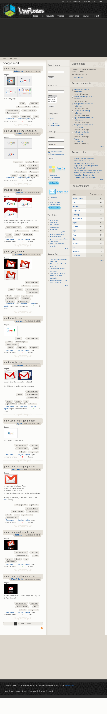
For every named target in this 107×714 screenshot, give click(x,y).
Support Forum (55, 204)
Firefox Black (54, 229)
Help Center (66, 1)
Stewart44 (79, 99)
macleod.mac (77, 219)
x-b (74, 247)
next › (23, 624)
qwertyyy (19, 321)
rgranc (19, 424)
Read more (10, 119)
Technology (34, 172)
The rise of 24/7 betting (82, 111)
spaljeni (75, 227)
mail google (34, 347)
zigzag (75, 231)
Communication (12, 113)
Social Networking (12, 110)
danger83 (76, 251)
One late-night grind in (81, 89)
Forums (86, 16)
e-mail (9, 237)
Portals (9, 342)
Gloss (22, 103)
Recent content (55, 125)
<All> (52, 96)
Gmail (15, 116)
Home (4, 58)
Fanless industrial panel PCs (84, 96)
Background (52, 98)
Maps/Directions (12, 344)
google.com (54, 220)
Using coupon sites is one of (83, 125)
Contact (95, 16)
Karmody (76, 215)
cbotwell (19, 193)
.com (36, 116)
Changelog (53, 175)
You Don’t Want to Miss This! (84, 163)
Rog (74, 235)
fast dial (22, 404)
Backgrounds (73, 16)
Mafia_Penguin (18, 469)
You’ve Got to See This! (82, 161)
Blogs (94, 1)
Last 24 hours (78, 77)
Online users (54, 123)
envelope (32, 404)
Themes (61, 16)
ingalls (75, 223)
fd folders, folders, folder (58, 232)
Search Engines (21, 342)
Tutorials (76, 1)
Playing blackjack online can (83, 104)
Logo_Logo (18, 254)
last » (29, 624)
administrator (69, 685)
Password (52, 144)
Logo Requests (48, 16)
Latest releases (55, 177)
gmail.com (34, 103)
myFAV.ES (101, 1)
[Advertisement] (53, 37)
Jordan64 (79, 141)
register (27, 119)
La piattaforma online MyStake (84, 177)
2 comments (22, 406)
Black (11, 289)
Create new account (56, 151)
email (17, 234)
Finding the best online (81, 132)
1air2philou (77, 255)
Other (36, 107)
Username (52, 137)
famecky (76, 243)
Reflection (26, 286)
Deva (74, 202)
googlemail (25, 298)
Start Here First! (79, 168)
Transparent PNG (23, 107)
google (14, 175)
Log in (20, 119)
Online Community (29, 110)
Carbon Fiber (54, 241)
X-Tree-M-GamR (17, 579)
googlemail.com (23, 301)
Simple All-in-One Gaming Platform (86, 166)
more (66, 248)
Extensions (86, 1)
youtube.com (54, 222)
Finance (76, 139)
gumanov (76, 206)
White (20, 289)
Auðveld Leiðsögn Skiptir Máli (84, 158)
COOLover (19, 535)
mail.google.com (32, 227)
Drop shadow (33, 165)
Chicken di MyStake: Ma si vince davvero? (88, 170)
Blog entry (52, 100)
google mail (13, 58)
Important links (55, 180)
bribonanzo (18, 71)
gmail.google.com (32, 162)
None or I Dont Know (13, 227)
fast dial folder (54, 225)
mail (17, 296)
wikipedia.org (54, 227)
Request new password (57, 154)
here (5, 500)
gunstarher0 (18, 365)
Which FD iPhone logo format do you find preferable (57, 276)
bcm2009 (19, 134)
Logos (35, 16)
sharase (79, 92)
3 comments (22, 304)
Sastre (75, 239)
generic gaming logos (57, 234)
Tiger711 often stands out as (84, 118)
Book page (52, 102)
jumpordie (76, 210)
